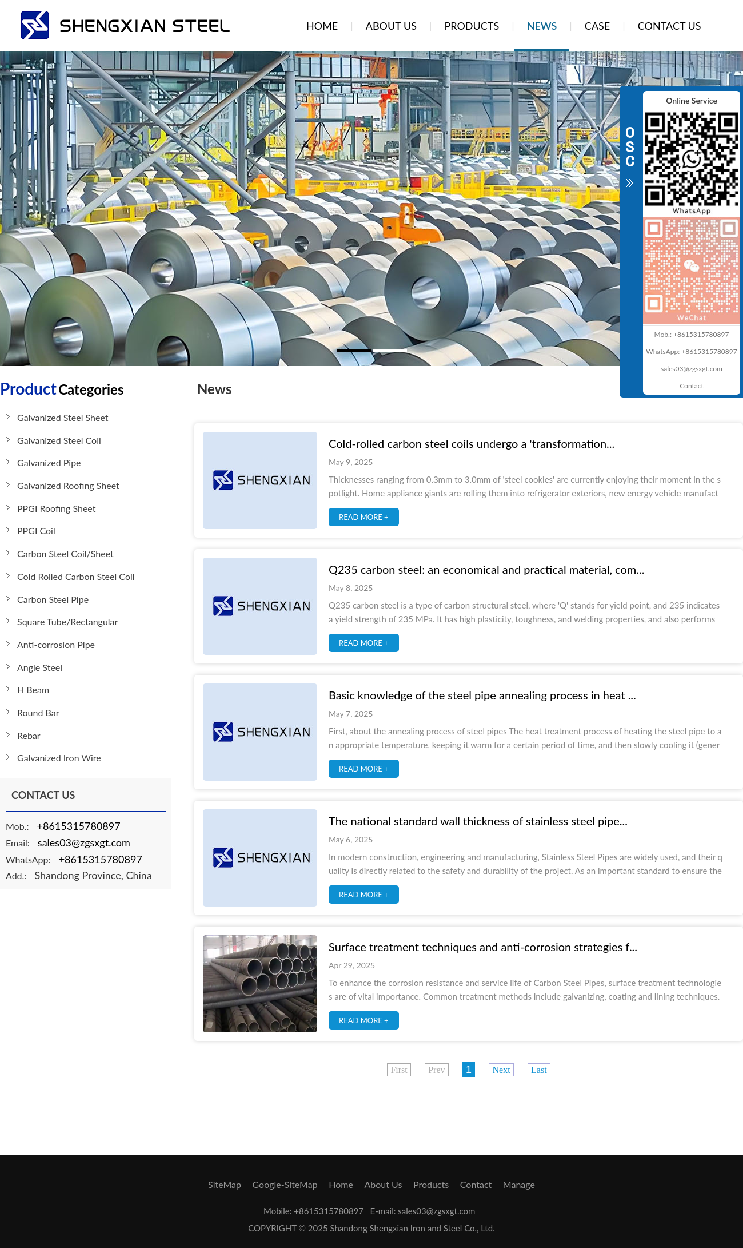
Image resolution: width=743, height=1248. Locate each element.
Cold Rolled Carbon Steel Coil (76, 576)
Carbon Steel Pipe (53, 599)
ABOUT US (391, 25)
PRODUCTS (471, 25)
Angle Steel (39, 667)
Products (431, 1184)
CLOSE (630, 151)
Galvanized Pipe (49, 462)
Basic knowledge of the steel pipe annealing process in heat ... (482, 695)
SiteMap (224, 1184)
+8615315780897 (79, 826)
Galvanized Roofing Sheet (68, 485)
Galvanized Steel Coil (59, 440)
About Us (383, 1184)
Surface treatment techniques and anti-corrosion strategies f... (483, 946)
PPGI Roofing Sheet (56, 508)
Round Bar (38, 712)
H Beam (33, 689)
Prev (436, 1070)
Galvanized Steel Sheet (63, 417)
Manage (519, 1184)
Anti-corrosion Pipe (56, 644)
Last (539, 1070)
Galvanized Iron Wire (59, 757)
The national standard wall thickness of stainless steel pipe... (478, 821)
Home (341, 1184)
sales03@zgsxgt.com (84, 842)
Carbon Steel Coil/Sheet (65, 553)
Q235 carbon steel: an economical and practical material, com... (486, 569)
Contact (476, 1184)
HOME (322, 25)
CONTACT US (669, 25)
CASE (597, 25)
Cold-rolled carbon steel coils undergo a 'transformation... (471, 443)
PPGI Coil (36, 530)
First (398, 1070)
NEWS (542, 25)
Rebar (29, 735)
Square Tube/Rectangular (67, 621)
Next (501, 1070)
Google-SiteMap (285, 1184)
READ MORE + (364, 517)
